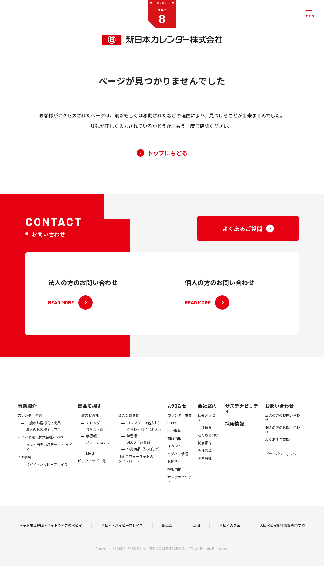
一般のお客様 (88, 422)
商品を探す (90, 412)
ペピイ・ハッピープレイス (46, 471)
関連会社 (205, 465)
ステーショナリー (98, 451)
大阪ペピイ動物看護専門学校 (282, 528)
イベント (174, 452)
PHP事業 (24, 463)
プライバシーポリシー (282, 460)
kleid (90, 459)
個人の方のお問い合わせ (282, 436)
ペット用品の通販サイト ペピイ (49, 453)
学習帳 (91, 442)
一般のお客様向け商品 (43, 429)
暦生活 (167, 528)
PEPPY (172, 429)
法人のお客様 (128, 422)
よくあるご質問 (277, 446)
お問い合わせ (279, 412)
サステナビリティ (179, 485)
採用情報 (174, 475)
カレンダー (94, 429)
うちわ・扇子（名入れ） (145, 436)
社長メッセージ (208, 424)
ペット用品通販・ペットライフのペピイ (50, 528)
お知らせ (176, 412)
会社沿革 (205, 457)
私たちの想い (208, 441)
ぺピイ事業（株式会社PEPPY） (41, 443)
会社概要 (205, 434)
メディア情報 (177, 460)
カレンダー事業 (30, 422)
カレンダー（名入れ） (144, 429)
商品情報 (174, 445)
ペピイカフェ (229, 528)
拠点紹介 (205, 449)
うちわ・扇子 (96, 436)
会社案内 (207, 412)
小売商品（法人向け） (144, 455)
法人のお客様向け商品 (43, 436)
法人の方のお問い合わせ (282, 424)
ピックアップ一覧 (92, 467)
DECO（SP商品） (140, 448)
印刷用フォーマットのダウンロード (135, 465)
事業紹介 (27, 412)
